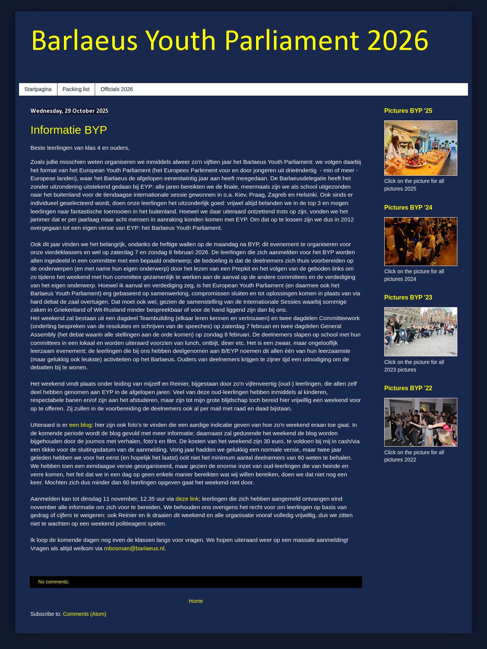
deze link (187, 498)
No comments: (54, 582)
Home (196, 601)
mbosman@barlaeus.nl (134, 548)
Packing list (76, 89)
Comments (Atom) (85, 614)
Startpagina (38, 89)
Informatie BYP (68, 129)
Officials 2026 (116, 89)
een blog (80, 424)
